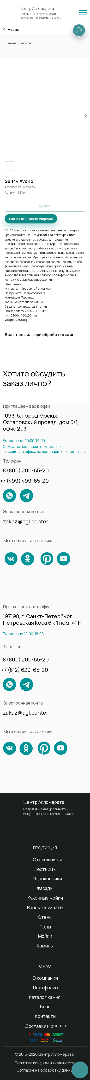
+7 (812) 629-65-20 (24, 669)
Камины (45, 946)
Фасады (45, 888)
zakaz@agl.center (25, 521)
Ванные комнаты (45, 907)
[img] (83, 12)
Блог (45, 1007)
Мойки (45, 936)
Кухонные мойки (45, 898)
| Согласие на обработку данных (45, 1070)
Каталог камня (44, 997)
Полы (45, 927)
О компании (45, 978)
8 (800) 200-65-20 (26, 470)
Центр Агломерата (37, 8)
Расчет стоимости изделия (31, 219)
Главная (11, 43)
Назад (13, 29)
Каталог (26, 43)
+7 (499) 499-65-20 (24, 480)
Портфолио (45, 988)
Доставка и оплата (45, 1026)
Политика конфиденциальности (44, 1063)
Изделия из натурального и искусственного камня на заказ (40, 16)
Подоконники (47, 879)
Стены (45, 917)
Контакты (45, 1016)
